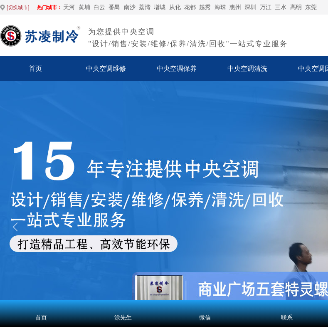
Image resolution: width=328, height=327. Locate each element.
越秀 (205, 7)
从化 (175, 7)
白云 (99, 7)
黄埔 (84, 7)
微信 (205, 317)
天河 (69, 7)
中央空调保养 (177, 68)
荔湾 (144, 7)
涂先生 (123, 317)
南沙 (130, 7)
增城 (159, 7)
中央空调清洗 (247, 68)
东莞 (311, 7)
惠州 (235, 7)
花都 (190, 7)
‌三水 (280, 7)
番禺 (114, 7)
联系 (287, 317)
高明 (296, 7)
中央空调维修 (106, 68)
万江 (265, 7)
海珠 (220, 7)
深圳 (250, 7)
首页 (35, 68)
